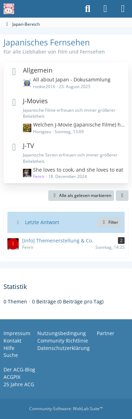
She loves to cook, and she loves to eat (78, 169)
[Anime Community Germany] (8, 9)
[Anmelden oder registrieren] (105, 9)
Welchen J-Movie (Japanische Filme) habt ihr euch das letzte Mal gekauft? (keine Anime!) (79, 124)
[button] (122, 195)
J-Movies (35, 101)
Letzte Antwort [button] (42, 222)
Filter (109, 222)
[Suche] (88, 9)
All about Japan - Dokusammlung (72, 79)
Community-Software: (66, 409)
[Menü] (123, 9)
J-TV (28, 145)
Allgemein (37, 70)
